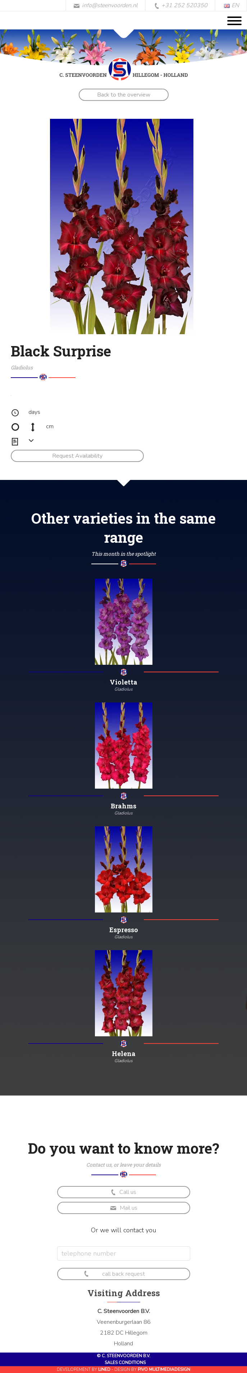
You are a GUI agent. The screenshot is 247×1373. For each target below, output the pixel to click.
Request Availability (77, 456)
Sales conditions (125, 1362)
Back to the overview (123, 95)
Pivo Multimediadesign (164, 1369)
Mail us (123, 1208)
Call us (123, 1192)
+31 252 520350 (180, 5)
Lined (104, 1369)
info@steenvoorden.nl (105, 5)
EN (231, 5)
